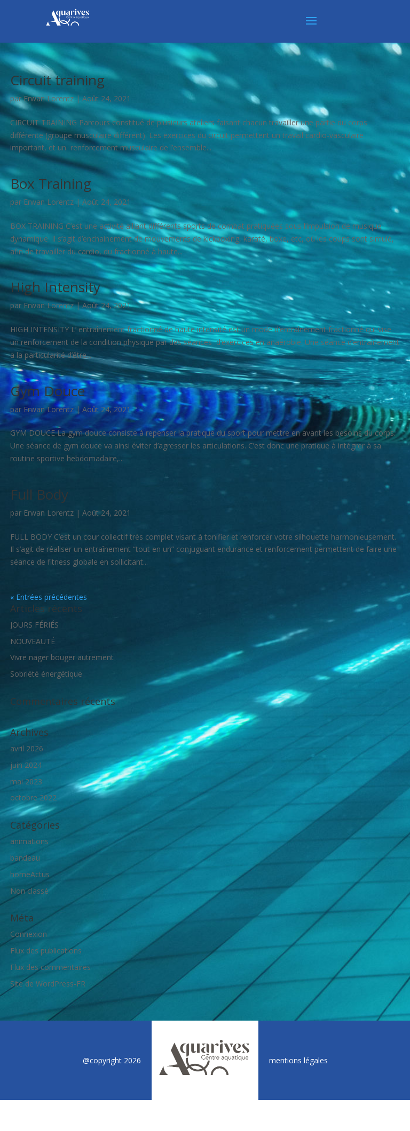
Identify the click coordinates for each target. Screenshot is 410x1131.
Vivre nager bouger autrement (62, 657)
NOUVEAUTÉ (32, 641)
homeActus (30, 874)
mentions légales (298, 1060)
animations (29, 841)
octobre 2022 (33, 797)
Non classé (29, 891)
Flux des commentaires (50, 967)
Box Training (50, 183)
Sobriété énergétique (46, 674)
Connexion (28, 934)
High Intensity (55, 286)
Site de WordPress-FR (47, 983)
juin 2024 (26, 765)
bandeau (25, 858)
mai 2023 (26, 781)
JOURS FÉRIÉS (34, 625)
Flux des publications (46, 950)
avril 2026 (26, 748)
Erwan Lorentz (48, 98)
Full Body (39, 494)
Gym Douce (47, 390)
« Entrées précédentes (48, 597)
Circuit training (57, 80)
